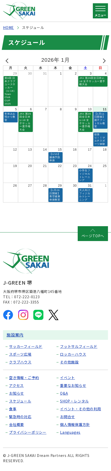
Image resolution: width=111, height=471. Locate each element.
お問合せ (67, 416)
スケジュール (20, 400)
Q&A (64, 393)
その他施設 (69, 361)
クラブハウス (20, 361)
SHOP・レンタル (74, 400)
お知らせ (16, 393)
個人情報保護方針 (75, 424)
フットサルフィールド (78, 346)
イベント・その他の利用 (80, 408)
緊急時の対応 (20, 416)
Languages (70, 432)
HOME (8, 27)
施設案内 (15, 335)
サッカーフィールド (25, 346)
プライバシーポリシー (27, 432)
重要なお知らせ (73, 385)
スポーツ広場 (20, 354)
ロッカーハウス (73, 354)
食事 (13, 408)
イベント (67, 377)
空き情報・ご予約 (24, 377)
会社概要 (16, 424)
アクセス (16, 385)
